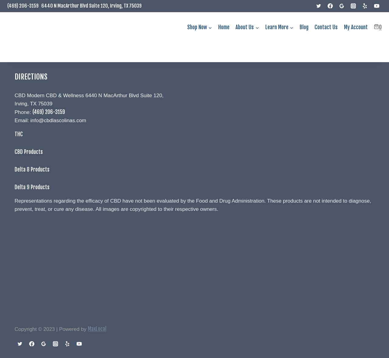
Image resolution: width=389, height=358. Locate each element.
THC (19, 134)
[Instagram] (353, 6)
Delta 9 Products (32, 187)
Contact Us (326, 27)
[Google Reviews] (342, 6)
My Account (356, 27)
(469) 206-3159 (23, 6)
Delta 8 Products (32, 169)
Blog (304, 27)
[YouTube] (376, 6)
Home (223, 27)
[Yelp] (365, 6)
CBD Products (29, 152)
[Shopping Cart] (378, 27)
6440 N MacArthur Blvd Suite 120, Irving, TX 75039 (91, 6)
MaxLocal (97, 329)
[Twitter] (319, 6)
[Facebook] (330, 6)
